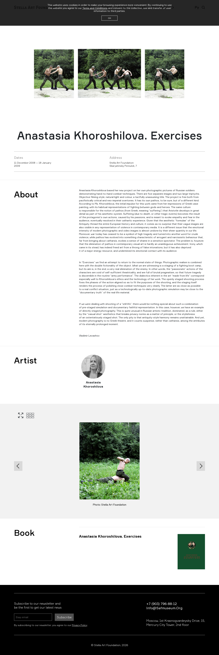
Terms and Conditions (94, 8)
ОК (109, 18)
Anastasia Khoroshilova (93, 384)
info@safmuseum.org (164, 608)
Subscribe (64, 617)
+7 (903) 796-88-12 (161, 604)
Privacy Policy (79, 625)
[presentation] (18, 466)
